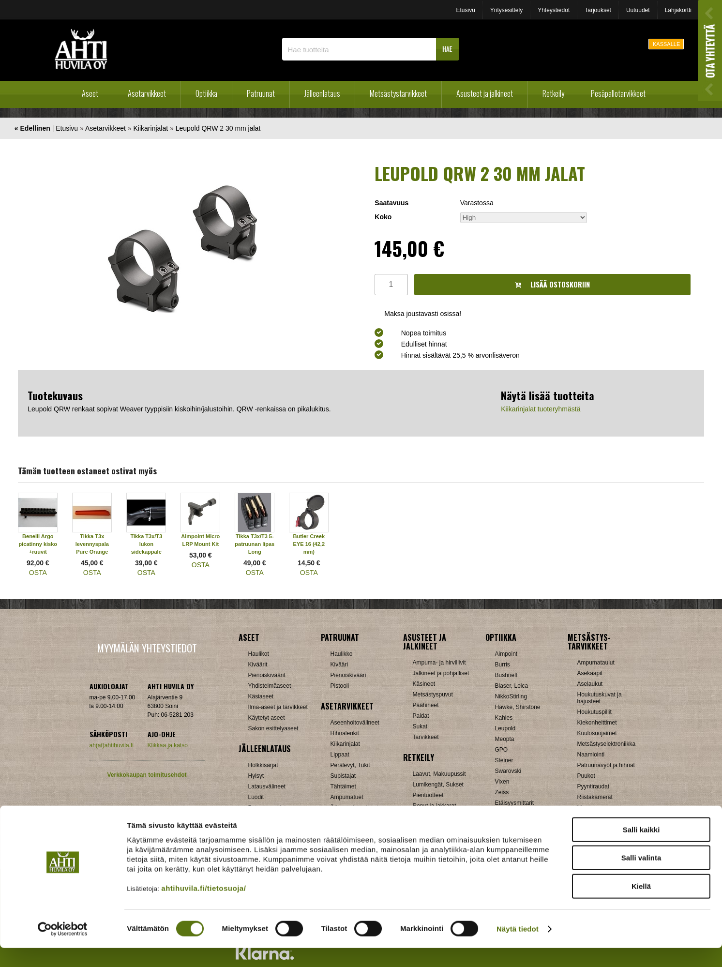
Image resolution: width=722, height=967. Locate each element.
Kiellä (641, 905)
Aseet (90, 93)
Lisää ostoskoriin (552, 284)
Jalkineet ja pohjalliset (441, 673)
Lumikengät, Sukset (438, 784)
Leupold (505, 728)
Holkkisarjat (263, 765)
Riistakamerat (595, 797)
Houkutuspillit (594, 712)
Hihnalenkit (345, 733)
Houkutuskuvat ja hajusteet (599, 698)
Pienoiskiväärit (267, 675)
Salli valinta (641, 877)
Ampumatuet (347, 797)
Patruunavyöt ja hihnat (606, 765)
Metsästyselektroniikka (606, 743)
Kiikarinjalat (151, 128)
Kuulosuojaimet (597, 733)
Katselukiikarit (513, 813)
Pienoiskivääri (348, 675)
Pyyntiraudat (593, 786)
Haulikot (258, 653)
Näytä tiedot (517, 948)
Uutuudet (638, 10)
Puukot (586, 775)
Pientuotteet (428, 795)
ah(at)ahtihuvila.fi (112, 745)
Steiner (504, 760)
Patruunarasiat (267, 807)
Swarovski (508, 771)
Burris (502, 664)
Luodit (256, 797)
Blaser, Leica (511, 685)
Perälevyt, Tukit (350, 765)
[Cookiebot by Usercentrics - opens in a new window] (62, 948)
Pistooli (340, 685)
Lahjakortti (678, 10)
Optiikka (206, 93)
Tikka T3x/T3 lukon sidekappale (146, 544)
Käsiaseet (261, 696)
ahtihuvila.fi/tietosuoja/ (203, 907)
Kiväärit (258, 664)
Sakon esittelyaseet (273, 728)
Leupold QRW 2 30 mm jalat (218, 128)
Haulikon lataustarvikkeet (280, 818)
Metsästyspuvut (433, 694)
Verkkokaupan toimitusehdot (146, 774)
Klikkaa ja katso (168, 745)
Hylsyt (256, 775)
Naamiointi (591, 754)
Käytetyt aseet (266, 717)
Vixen (502, 781)
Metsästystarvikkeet (398, 93)
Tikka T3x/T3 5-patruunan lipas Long (254, 544)
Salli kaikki (641, 849)
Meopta (504, 739)
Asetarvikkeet (147, 93)
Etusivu (465, 10)
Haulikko (342, 653)
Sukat (420, 726)
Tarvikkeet (426, 737)
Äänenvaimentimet (354, 807)
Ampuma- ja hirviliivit (439, 662)
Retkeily (553, 93)
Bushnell (506, 675)
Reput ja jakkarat (434, 805)
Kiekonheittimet (597, 722)
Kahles (504, 717)
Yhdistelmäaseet (269, 685)
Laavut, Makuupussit (439, 774)
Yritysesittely (506, 10)
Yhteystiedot (554, 10)
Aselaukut (590, 683)
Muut (337, 818)
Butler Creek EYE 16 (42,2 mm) (309, 544)
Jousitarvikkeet (596, 818)
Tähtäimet (343, 786)
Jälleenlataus (322, 93)
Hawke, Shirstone (518, 707)
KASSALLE (666, 44)
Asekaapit (590, 673)
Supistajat (343, 775)
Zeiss (502, 792)
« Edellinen (32, 128)
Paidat (421, 715)
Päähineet (426, 705)
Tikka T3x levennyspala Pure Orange (92, 544)
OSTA (38, 572)
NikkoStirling (511, 696)
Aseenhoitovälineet (355, 722)
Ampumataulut (596, 662)
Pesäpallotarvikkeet (618, 93)
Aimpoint (506, 653)
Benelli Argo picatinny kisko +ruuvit (38, 544)
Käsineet (424, 683)
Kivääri (339, 664)
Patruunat (261, 93)
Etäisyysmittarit (514, 803)
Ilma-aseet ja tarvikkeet (278, 707)
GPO (501, 749)
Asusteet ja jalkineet (484, 93)
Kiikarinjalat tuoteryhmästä (540, 409)
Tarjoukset (598, 10)
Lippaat (340, 754)
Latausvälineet (267, 786)
